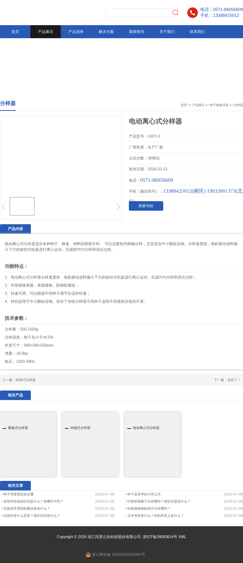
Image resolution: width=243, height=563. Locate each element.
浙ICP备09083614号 (160, 537)
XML (182, 537)
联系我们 (197, 32)
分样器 (238, 105)
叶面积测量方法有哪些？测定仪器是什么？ (159, 501)
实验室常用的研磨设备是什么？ (27, 508)
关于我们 (167, 32)
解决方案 (106, 32)
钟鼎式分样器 (26, 380)
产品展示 (45, 32)
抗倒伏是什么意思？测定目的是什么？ (32, 515)
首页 (15, 32)
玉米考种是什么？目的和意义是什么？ (155, 515)
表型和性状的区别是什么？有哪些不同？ (33, 501)
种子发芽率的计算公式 (144, 494)
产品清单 (76, 32)
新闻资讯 (136, 32)
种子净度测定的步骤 (18, 494)
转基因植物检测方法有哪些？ (149, 508)
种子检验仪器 (219, 105)
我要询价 (146, 206)
